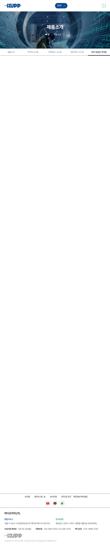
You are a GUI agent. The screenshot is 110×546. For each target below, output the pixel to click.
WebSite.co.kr (52, 541)
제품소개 (11, 52)
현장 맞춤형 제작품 (99, 52)
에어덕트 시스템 (77, 52)
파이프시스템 (33, 52)
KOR (59, 5)
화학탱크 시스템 (54, 52)
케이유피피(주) (12, 6)
